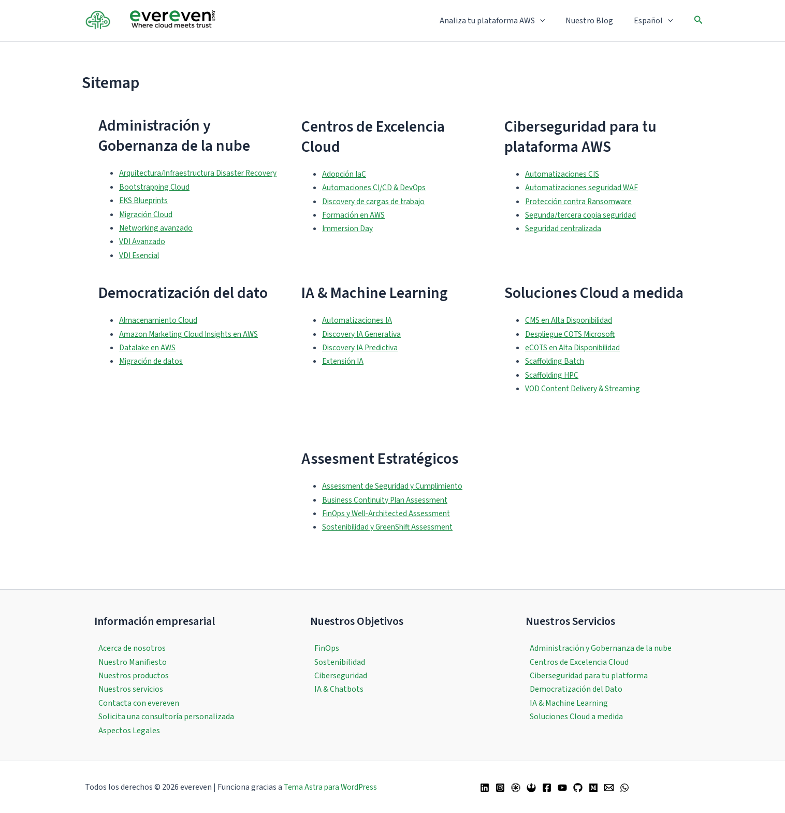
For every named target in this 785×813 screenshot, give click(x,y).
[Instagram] (500, 787)
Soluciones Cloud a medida (576, 716)
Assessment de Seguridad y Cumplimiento (396, 500)
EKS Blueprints (145, 214)
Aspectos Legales (129, 730)
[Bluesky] (531, 787)
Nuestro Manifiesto (132, 662)
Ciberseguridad (340, 675)
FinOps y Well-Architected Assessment (390, 527)
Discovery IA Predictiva (362, 361)
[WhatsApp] (624, 787)
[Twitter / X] (515, 787)
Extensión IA (344, 375)
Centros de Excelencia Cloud (579, 662)
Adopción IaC (345, 181)
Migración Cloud (147, 228)
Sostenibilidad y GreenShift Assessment (391, 541)
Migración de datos (152, 375)
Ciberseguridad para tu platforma (589, 675)
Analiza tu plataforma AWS (503, 20)
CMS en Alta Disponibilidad (572, 334)
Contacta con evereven (138, 703)
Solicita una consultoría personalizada (166, 716)
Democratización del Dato (576, 689)
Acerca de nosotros (132, 648)
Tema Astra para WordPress (330, 787)
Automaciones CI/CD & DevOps (376, 194)
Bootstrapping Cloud (156, 200)
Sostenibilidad (339, 662)
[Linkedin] (484, 787)
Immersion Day (349, 235)
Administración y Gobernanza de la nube (601, 648)
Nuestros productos (133, 675)
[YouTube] (562, 787)
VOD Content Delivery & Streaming (586, 402)
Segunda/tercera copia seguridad (583, 221)
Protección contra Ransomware (581, 208)
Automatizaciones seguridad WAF (584, 194)
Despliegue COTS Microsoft (572, 347)
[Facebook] (546, 787)
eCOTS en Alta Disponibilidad (576, 361)
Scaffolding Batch (556, 375)
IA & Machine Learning (569, 703)
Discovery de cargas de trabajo (375, 208)
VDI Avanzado (143, 255)
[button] (550, 20)
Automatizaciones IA (359, 334)
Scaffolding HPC (553, 388)
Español (655, 20)
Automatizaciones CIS (564, 181)
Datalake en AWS (149, 361)
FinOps (326, 648)
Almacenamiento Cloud (160, 334)
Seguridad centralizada (565, 235)
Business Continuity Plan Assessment (388, 513)
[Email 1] (609, 787)
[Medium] (593, 787)
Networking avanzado (158, 241)
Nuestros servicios (130, 689)
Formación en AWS (355, 221)
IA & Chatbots (339, 689)
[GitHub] (578, 787)
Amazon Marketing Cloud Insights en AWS (193, 347)
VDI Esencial (140, 269)
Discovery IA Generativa (363, 347)
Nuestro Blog (595, 20)
